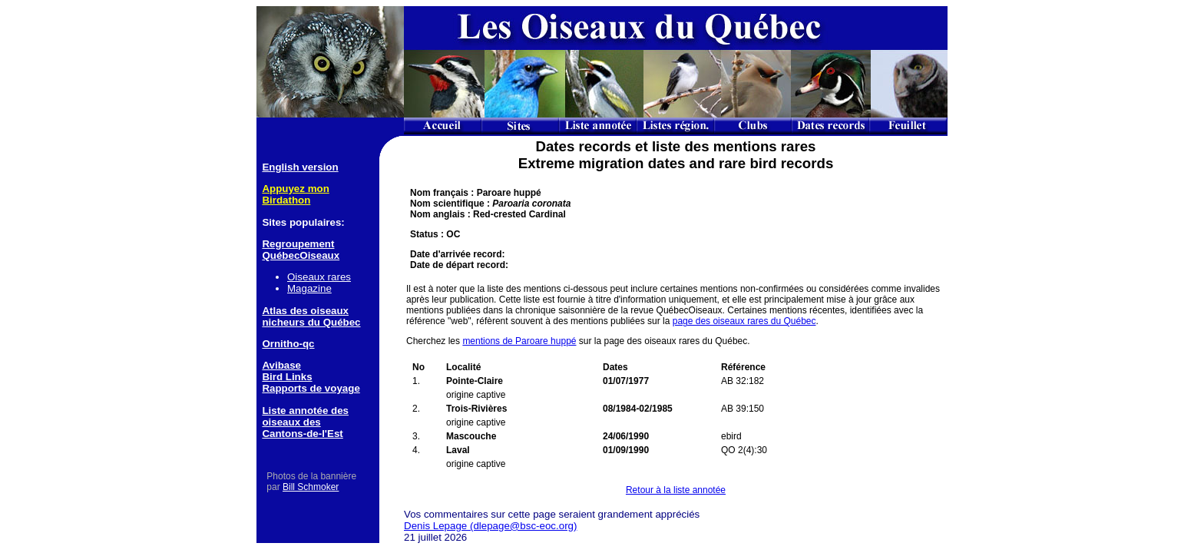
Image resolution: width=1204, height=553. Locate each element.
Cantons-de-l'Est (302, 433)
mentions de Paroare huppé (519, 341)
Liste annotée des (305, 410)
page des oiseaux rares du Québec (744, 321)
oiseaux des (291, 422)
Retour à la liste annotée (676, 490)
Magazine (309, 288)
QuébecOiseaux (300, 255)
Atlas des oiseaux (305, 310)
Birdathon (286, 200)
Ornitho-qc (288, 343)
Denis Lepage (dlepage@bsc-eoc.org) (490, 525)
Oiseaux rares (319, 277)
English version (300, 167)
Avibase (281, 365)
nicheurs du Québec (311, 322)
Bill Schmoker (311, 487)
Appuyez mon (295, 188)
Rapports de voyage (310, 388)
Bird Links (287, 376)
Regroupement (298, 244)
